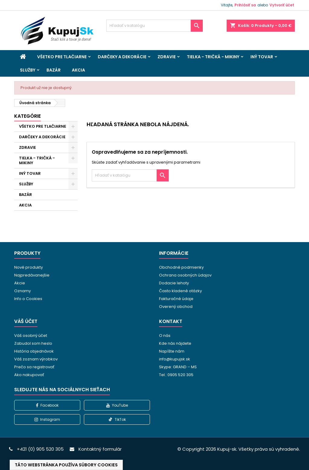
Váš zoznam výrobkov (36, 359)
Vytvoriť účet (281, 5)
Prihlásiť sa (245, 5)
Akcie (19, 283)
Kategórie (27, 116)
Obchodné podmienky (181, 267)
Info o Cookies (28, 299)
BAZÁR (53, 70)
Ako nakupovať (29, 375)
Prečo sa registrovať (34, 367)
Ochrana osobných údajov (185, 275)
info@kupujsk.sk (174, 359)
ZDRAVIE (167, 57)
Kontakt (170, 321)
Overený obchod (176, 306)
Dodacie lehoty (174, 283)
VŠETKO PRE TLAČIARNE (62, 57)
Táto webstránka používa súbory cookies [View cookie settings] (66, 465)
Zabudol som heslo (33, 343)
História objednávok (34, 351)
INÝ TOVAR (261, 57)
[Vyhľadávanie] (154, 26)
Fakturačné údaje (176, 299)
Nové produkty (28, 267)
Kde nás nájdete (175, 343)
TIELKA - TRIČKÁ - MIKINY (213, 57)
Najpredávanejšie (31, 275)
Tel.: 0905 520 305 (176, 375)
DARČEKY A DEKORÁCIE (122, 57)
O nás (164, 335)
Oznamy (22, 291)
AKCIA (78, 70)
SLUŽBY (27, 70)
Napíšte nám (171, 351)
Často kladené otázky (180, 291)
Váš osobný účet (30, 335)
